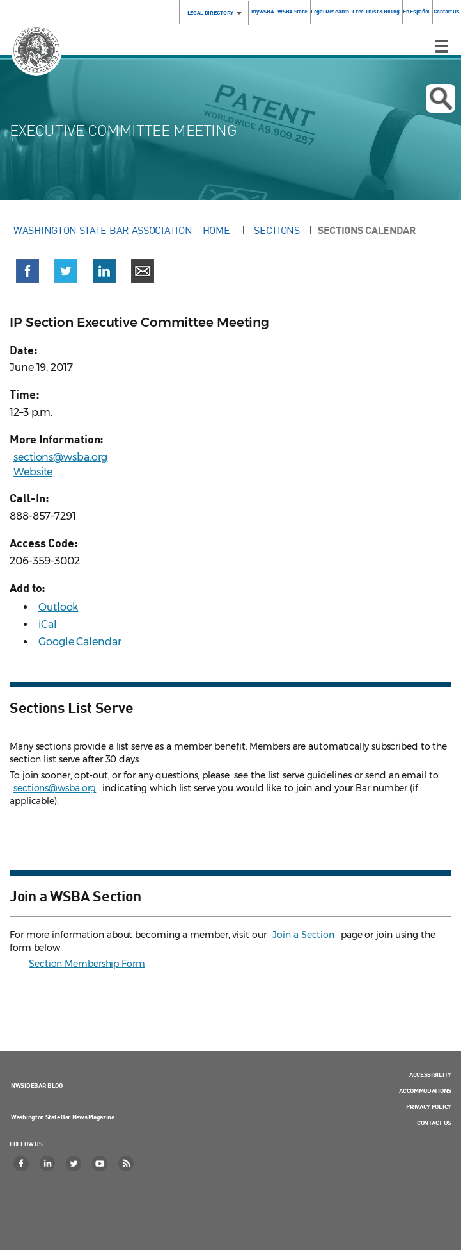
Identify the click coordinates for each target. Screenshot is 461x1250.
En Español (416, 11)
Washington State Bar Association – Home (122, 230)
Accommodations (425, 1090)
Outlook (58, 607)
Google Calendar (79, 642)
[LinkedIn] (48, 1163)
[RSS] (126, 1163)
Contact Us (447, 11)
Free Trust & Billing (375, 11)
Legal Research (330, 11)
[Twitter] (74, 1163)
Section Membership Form (87, 963)
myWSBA (262, 11)
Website (32, 472)
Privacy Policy (428, 1106)
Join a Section (303, 935)
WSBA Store (292, 11)
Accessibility (430, 1074)
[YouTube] (100, 1163)
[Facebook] (22, 1163)
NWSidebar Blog (37, 1085)
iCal (47, 624)
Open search (440, 98)
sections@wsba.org (60, 457)
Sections (277, 230)
